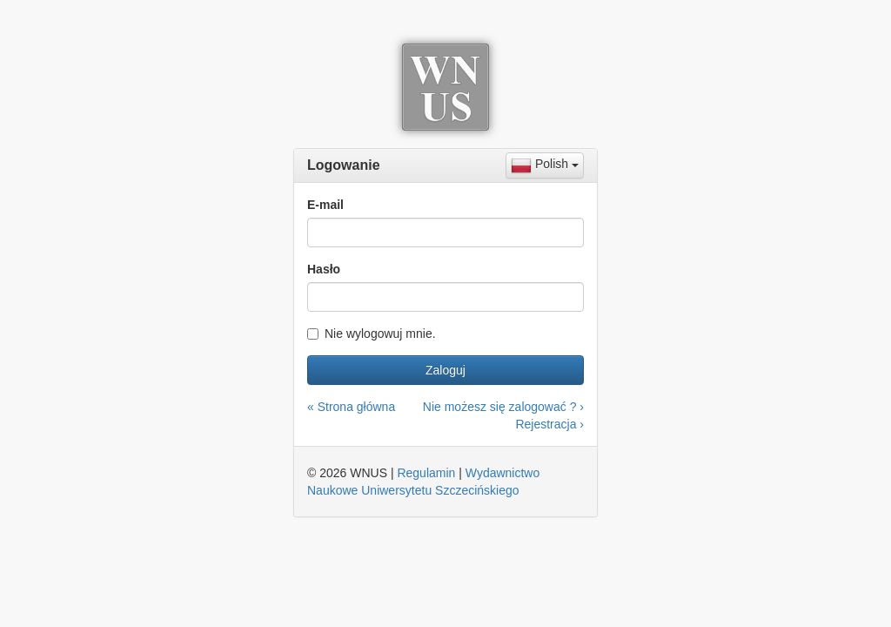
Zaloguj (445, 370)
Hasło (323, 269)
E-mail (325, 205)
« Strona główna (351, 407)
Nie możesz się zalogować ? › (503, 407)
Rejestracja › (549, 424)
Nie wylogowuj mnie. (371, 333)
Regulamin (426, 473)
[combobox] (545, 165)
